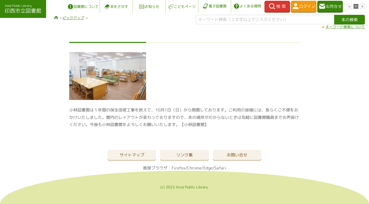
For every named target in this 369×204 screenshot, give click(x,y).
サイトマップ (132, 155)
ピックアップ (73, 17)
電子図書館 (218, 6)
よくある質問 (250, 6)
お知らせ (152, 6)
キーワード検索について (345, 26)
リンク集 (184, 155)
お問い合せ (237, 155)
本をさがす (119, 6)
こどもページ (185, 6)
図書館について (86, 6)
